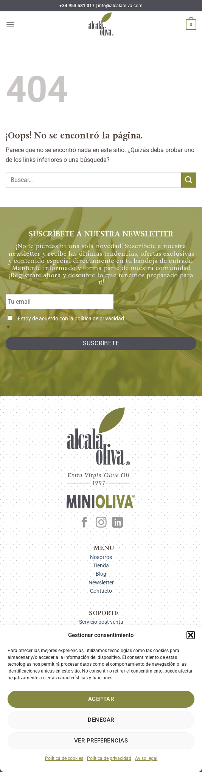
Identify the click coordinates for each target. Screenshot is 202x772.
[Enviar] (188, 179)
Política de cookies (64, 758)
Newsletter (101, 582)
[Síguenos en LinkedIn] (117, 523)
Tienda (101, 565)
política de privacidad (99, 318)
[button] (190, 635)
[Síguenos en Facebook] (84, 523)
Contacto (101, 591)
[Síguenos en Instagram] (101, 523)
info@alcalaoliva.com (120, 5)
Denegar (101, 719)
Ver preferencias (101, 740)
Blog (101, 574)
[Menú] (10, 24)
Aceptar (101, 699)
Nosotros (101, 557)
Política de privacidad (109, 758)
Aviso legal (146, 758)
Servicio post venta (101, 622)
